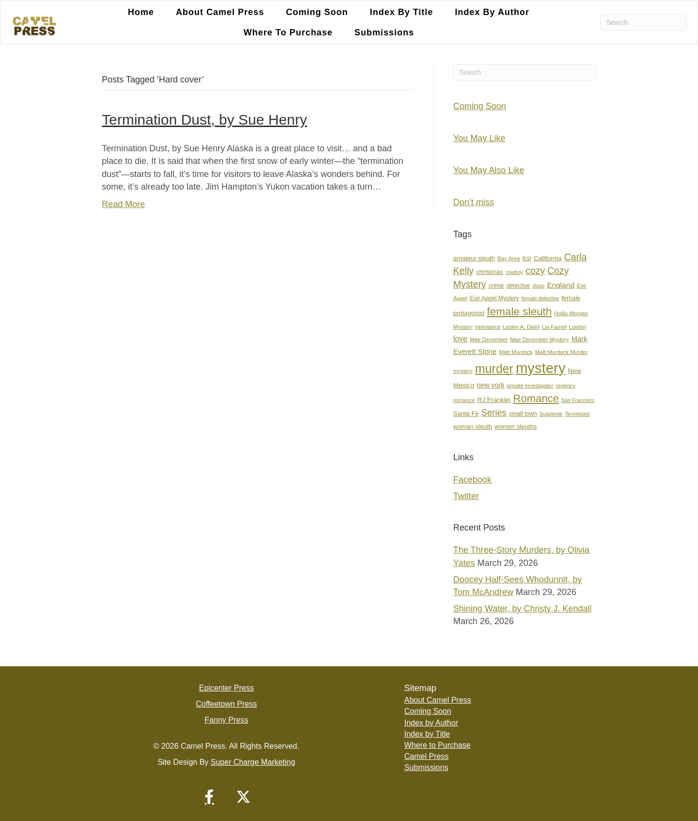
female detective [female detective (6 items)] (540, 298)
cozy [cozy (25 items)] (535, 270)
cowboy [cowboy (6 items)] (514, 272)
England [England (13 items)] (560, 285)
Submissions (384, 32)
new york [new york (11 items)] (490, 385)
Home (141, 12)
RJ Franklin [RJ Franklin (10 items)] (494, 399)
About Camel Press (220, 12)
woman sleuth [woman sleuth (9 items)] (472, 426)
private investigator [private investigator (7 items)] (530, 385)
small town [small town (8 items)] (523, 413)
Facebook (472, 479)
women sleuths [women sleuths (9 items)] (515, 426)
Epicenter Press (226, 688)
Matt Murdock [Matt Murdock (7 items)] (515, 352)
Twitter (466, 496)
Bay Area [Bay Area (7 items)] (508, 258)
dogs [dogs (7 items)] (539, 286)
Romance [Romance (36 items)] (536, 398)
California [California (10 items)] (548, 258)
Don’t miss (473, 202)
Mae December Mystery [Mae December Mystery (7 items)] (539, 339)
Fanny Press (226, 720)
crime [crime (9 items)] (496, 285)
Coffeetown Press (226, 704)
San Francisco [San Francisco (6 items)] (577, 400)
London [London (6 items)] (578, 327)
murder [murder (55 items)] (494, 368)
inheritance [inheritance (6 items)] (487, 327)
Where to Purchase (288, 32)
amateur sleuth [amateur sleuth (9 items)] (474, 258)
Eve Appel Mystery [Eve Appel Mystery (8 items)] (494, 298)
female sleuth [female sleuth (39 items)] (519, 312)
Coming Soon (317, 12)
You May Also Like (488, 170)
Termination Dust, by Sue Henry (204, 120)
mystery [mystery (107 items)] (541, 368)
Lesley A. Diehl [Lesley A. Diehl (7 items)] (521, 327)
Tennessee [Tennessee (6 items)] (577, 414)
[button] (209, 796)
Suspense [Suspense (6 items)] (550, 414)
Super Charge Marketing (253, 762)
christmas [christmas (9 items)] (489, 271)
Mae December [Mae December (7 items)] (489, 339)
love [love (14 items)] (460, 339)
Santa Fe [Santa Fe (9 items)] (466, 413)
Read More (123, 204)
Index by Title (401, 12)
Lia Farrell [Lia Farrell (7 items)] (554, 327)
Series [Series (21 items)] (494, 412)
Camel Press (426, 756)
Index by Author (492, 12)
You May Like (479, 138)
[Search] (643, 22)
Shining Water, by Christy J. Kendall (522, 608)
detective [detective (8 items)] (518, 285)
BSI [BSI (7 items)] (527, 258)
